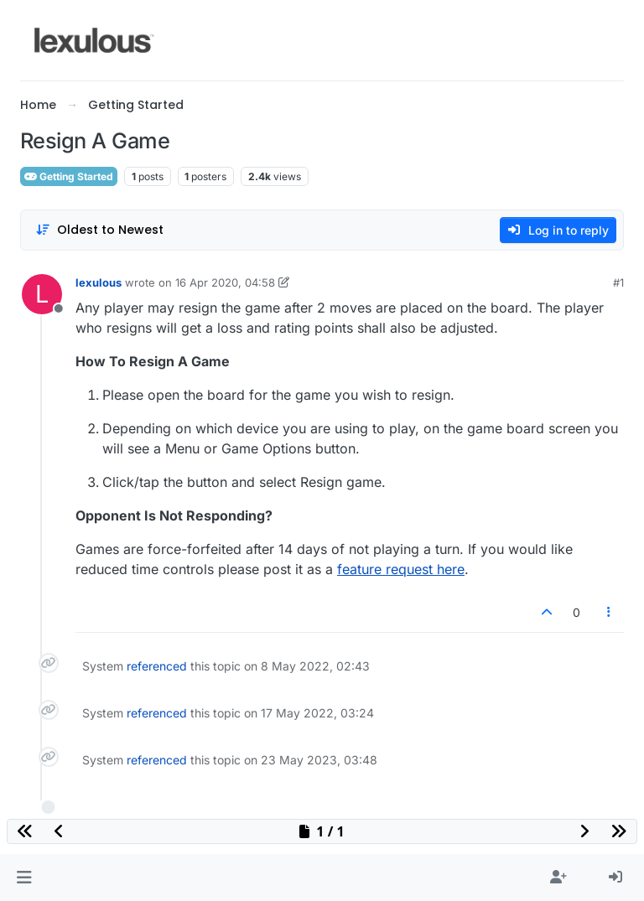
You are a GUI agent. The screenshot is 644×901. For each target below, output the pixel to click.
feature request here (401, 569)
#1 (618, 282)
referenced (157, 666)
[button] (24, 877)
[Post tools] (610, 612)
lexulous (98, 282)
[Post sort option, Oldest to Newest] (99, 230)
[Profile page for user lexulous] (42, 294)
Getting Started (68, 176)
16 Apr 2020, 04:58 (225, 282)
